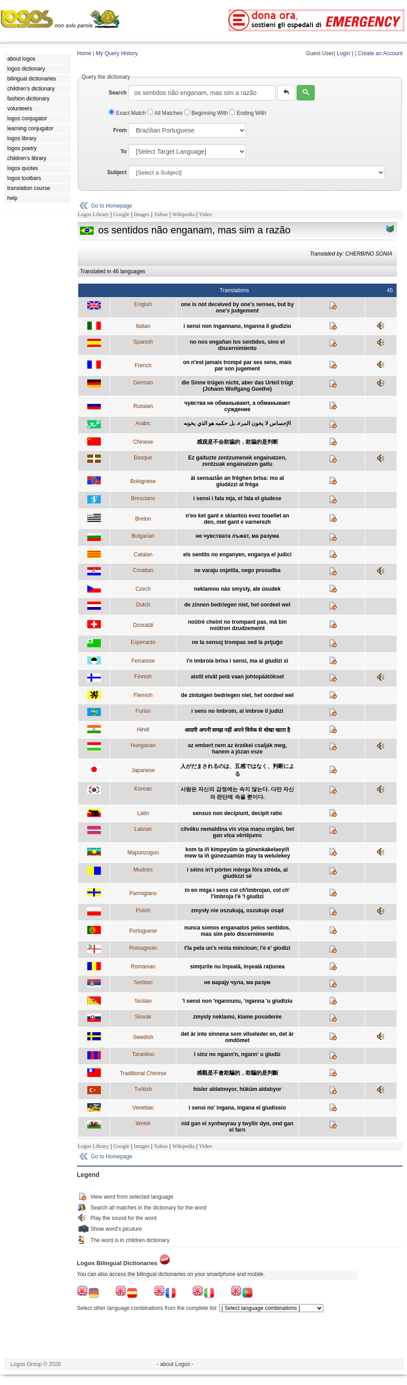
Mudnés (143, 870)
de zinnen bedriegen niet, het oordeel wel (237, 605)
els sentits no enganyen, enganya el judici (237, 554)
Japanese (143, 770)
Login (343, 53)
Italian (143, 326)
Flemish (142, 695)
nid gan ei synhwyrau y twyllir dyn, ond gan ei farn (237, 1126)
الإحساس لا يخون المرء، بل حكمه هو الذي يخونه (237, 423)
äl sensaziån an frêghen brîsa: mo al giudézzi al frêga (237, 481)
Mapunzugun (143, 852)
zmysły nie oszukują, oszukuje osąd (237, 910)
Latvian (143, 829)
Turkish (143, 1089)
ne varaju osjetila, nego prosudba (237, 570)
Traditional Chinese (143, 1073)
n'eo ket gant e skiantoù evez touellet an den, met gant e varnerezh (237, 518)
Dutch (143, 605)
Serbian (143, 982)
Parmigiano (143, 893)
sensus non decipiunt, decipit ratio (237, 813)
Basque (143, 458)
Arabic (143, 423)
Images (142, 214)
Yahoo (161, 214)
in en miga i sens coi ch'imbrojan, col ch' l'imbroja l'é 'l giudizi (237, 893)
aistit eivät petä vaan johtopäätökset (237, 677)
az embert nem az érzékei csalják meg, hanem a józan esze (237, 748)
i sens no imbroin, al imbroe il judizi (237, 711)
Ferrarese (143, 661)
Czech (143, 589)
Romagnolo (143, 948)
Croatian (143, 570)
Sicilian (142, 1001)
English (143, 304)
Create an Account (380, 53)
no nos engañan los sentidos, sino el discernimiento (237, 345)
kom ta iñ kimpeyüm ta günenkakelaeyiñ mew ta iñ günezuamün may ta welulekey (237, 852)
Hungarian (143, 745)
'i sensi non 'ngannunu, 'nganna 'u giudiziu (237, 1001)
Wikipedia (183, 214)
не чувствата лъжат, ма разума (237, 536)
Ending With (247, 113)
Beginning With (206, 113)
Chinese (143, 442)
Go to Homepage (111, 206)
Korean (143, 789)
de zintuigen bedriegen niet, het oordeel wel (237, 695)
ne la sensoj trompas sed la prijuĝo (237, 642)
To (123, 151)
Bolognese (143, 481)
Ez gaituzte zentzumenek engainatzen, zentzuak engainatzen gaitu (237, 461)
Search (118, 93)
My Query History (117, 53)
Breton (143, 519)
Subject (117, 172)
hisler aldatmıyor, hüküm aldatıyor (237, 1089)
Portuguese (143, 931)
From (120, 130)
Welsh (143, 1123)
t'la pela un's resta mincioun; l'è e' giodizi (237, 948)
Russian (143, 406)
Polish (143, 910)
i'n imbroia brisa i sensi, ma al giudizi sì (237, 661)
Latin (143, 813)
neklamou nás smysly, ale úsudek (237, 589)
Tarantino (143, 1054)
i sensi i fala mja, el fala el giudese (237, 498)
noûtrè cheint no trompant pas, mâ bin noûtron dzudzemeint (237, 625)
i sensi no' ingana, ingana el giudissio (237, 1108)
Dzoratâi (143, 625)
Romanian (143, 966)
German (143, 382)
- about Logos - (175, 1364)
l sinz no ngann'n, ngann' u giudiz (237, 1054)
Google (121, 214)
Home (84, 53)
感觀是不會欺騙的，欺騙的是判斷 (237, 1073)
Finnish (143, 677)
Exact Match (128, 113)
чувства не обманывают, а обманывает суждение (237, 406)
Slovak (143, 1017)
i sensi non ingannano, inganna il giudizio (237, 326)
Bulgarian (143, 536)
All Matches (165, 113)
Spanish (143, 342)
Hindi (143, 729)
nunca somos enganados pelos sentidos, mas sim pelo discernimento (237, 931)
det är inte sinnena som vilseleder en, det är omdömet (237, 1037)
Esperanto (143, 642)
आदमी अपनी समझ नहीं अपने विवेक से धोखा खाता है (237, 730)
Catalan (143, 554)
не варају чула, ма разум (237, 982)
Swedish (143, 1037)
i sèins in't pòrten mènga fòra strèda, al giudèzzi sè (237, 873)
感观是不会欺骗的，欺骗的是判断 (237, 442)
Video (205, 214)
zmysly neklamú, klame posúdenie (237, 1017)
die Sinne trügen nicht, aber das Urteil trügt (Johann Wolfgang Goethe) (237, 385)
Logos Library (93, 214)
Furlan (143, 711)
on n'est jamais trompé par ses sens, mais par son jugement (237, 365)
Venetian (143, 1108)
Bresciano (143, 498)
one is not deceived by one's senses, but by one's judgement (237, 307)
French (143, 365)
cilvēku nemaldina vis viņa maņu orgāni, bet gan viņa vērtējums (237, 832)
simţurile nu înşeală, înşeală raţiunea (237, 966)
